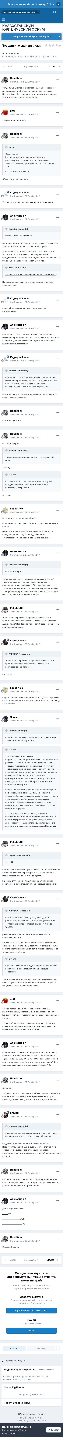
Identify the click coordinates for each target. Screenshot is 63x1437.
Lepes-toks (17, 508)
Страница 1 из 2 (31, 67)
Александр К (18, 215)
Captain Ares (18, 640)
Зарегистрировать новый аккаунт (31, 1310)
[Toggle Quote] (6, 147)
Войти (32, 1330)
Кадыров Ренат (19, 192)
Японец (14, 717)
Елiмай (14, 1112)
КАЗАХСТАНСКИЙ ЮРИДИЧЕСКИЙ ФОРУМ (23, 28)
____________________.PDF (13, 1219)
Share (14, 1348)
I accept (53, 1430)
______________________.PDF (14, 1224)
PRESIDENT (17, 607)
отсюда (8, 467)
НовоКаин (14, 53)
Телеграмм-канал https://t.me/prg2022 (29, 4)
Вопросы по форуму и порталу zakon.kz (38, 56)
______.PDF (7, 1213)
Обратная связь (26, 1414)
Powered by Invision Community (31, 1420)
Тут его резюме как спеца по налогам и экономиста (27, 202)
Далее (52, 67)
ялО (12, 110)
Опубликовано (25, 82)
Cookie (41, 1414)
